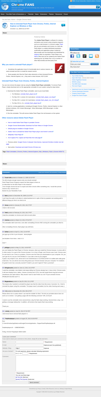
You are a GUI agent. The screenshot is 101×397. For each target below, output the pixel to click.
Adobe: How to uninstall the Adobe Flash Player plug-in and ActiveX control (30, 131)
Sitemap (62, 391)
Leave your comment (43, 172)
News (37, 14)
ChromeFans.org (33, 391)
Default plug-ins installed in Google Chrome (21, 128)
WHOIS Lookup (76, 82)
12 (63, 25)
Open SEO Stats (76, 78)
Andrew (42, 37)
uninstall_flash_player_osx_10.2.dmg (46, 100)
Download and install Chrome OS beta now (28, 147)
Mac (40, 151)
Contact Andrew (62, 172)
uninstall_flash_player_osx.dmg (45, 97)
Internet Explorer (33, 151)
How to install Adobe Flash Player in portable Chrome (23, 122)
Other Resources (50, 391)
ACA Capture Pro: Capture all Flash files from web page (24, 137)
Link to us (57, 391)
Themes (51, 14)
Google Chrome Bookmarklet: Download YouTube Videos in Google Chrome (30, 125)
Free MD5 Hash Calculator (79, 84)
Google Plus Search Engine (79, 95)
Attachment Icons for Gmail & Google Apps (83, 89)
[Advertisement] (17, 48)
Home (2, 14)
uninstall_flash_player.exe (28, 94)
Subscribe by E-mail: (78, 61)
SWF (35, 56)
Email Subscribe (81, 1)
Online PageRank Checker (79, 80)
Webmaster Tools (16, 1)
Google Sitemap (68, 391)
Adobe (36, 54)
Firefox (25, 151)
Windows (45, 151)
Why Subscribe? (75, 67)
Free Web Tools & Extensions (16, 14)
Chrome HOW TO (59, 151)
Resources (58, 14)
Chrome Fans (5, 1)
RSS (73, 1)
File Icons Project (76, 86)
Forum (66, 14)
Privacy (39, 391)
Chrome (19, 151)
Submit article (91, 1)
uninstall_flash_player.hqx (32, 103)
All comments (53, 172)
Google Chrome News (24, 19)
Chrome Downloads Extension (80, 91)
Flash (61, 44)
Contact (98, 1)
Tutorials (30, 14)
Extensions (43, 14)
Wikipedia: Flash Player (15, 134)
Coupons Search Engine (78, 93)
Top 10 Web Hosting (77, 76)
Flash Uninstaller (11, 151)
